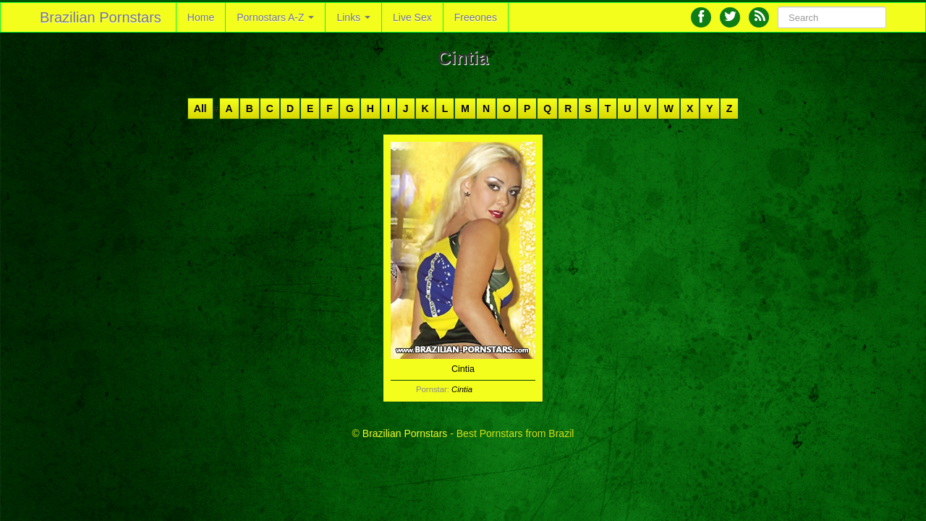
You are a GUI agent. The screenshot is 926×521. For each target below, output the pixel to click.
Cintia (461, 389)
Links (353, 17)
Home (200, 17)
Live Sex (412, 17)
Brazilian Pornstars (100, 17)
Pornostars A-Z (275, 17)
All (200, 108)
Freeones (475, 17)
